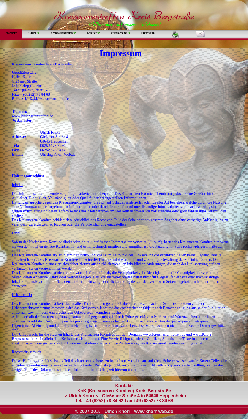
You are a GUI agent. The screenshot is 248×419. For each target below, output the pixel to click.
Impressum (148, 32)
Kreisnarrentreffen (61, 32)
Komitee (92, 32)
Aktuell (32, 32)
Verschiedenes (119, 32)
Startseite (11, 32)
